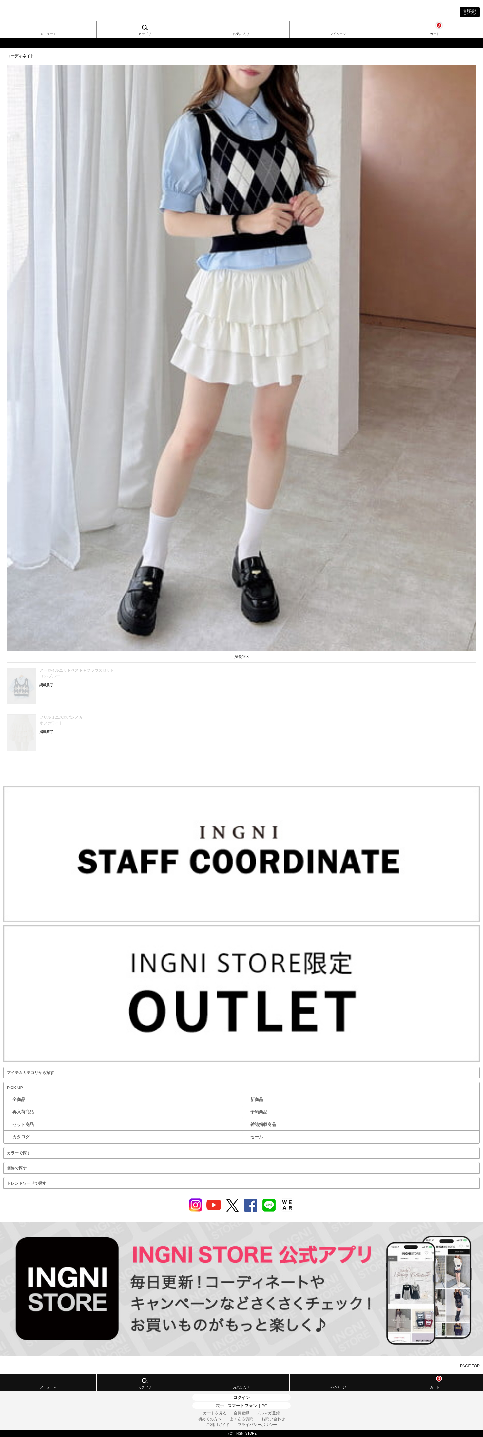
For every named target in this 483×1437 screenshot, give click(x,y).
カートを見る (215, 1413)
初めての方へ (210, 1419)
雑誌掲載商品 (263, 1124)
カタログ (20, 1136)
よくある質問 (241, 1419)
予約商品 (258, 1111)
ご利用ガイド (218, 1425)
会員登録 (241, 1413)
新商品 (256, 1099)
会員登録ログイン (469, 12)
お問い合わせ (273, 1419)
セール (256, 1136)
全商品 (18, 1099)
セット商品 (23, 1124)
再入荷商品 (23, 1111)
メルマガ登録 (268, 1413)
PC (264, 1405)
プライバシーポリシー (257, 1425)
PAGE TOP (470, 1366)
